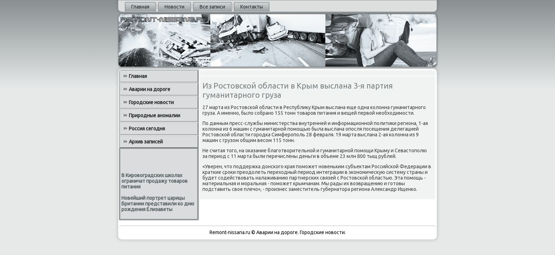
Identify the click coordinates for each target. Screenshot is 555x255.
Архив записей (146, 141)
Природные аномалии (154, 115)
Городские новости (151, 102)
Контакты (251, 7)
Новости (174, 7)
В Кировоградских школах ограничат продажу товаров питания (154, 180)
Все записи (212, 7)
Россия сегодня (147, 128)
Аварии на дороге (149, 89)
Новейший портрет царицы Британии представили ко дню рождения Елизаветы (157, 203)
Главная (140, 7)
